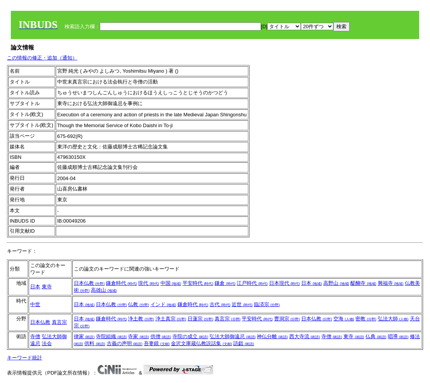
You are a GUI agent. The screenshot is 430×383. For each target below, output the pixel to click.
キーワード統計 (24, 358)
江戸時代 (252, 283)
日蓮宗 (200, 319)
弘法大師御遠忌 (233, 336)
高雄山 (104, 290)
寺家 (138, 336)
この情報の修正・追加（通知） (42, 58)
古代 (220, 304)
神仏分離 (272, 336)
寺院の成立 (190, 336)
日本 (35, 286)
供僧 (160, 336)
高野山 (336, 283)
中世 (35, 304)
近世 (242, 304)
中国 (170, 283)
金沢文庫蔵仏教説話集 (201, 343)
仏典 (375, 336)
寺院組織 (111, 336)
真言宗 (59, 322)
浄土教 (141, 319)
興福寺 (391, 283)
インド (163, 304)
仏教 (138, 304)
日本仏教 (89, 283)
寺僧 (35, 336)
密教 (365, 319)
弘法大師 (393, 319)
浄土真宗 (170, 319)
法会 (47, 343)
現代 (148, 283)
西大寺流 (304, 336)
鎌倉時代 (121, 283)
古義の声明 (125, 343)
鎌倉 (225, 283)
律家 (84, 336)
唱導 (398, 336)
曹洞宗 (287, 319)
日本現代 (284, 283)
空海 (343, 319)
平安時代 (198, 283)
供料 (94, 343)
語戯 (243, 343)
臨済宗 (267, 304)
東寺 (47, 286)
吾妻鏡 (157, 343)
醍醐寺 (363, 283)
